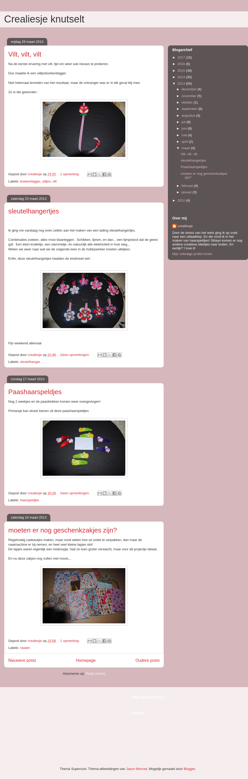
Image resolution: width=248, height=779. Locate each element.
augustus (189, 115)
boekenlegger (30, 181)
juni (185, 128)
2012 (181, 200)
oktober (188, 102)
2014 (181, 77)
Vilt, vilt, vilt (24, 54)
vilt (54, 181)
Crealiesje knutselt (44, 19)
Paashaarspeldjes (35, 392)
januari (187, 192)
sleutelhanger (30, 362)
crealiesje (185, 226)
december (189, 89)
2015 (181, 71)
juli (184, 122)
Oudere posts (147, 660)
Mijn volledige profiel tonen (192, 254)
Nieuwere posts (22, 660)
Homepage (86, 660)
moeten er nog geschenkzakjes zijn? (62, 530)
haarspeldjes (29, 500)
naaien (25, 648)
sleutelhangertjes (33, 211)
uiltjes (46, 181)
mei (185, 135)
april (185, 142)
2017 (181, 57)
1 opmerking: (70, 174)
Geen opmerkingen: (75, 355)
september (190, 109)
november (189, 96)
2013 (181, 83)
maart (186, 148)
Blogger (189, 769)
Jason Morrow (136, 769)
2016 (181, 64)
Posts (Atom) (95, 673)
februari (188, 186)
